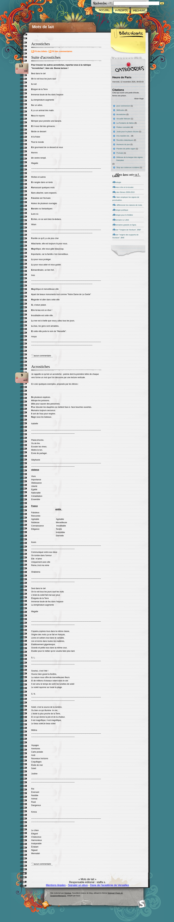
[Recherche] (143, 3)
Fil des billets (41, 51)
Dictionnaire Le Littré (120, 220)
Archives (138, 10)
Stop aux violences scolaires (128, 167)
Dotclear (67, 893)
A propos (121, 10)
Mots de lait (43, 27)
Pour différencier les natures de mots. (127, 205)
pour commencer (123, 106)
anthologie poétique (120, 210)
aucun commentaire (42, 356)
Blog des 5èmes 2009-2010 (123, 192)
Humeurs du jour (123, 144)
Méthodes (120, 110)
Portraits (120, 153)
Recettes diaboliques (125, 140)
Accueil (103, 10)
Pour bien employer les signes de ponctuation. (125, 198)
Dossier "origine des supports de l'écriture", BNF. (125, 236)
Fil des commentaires (62, 51)
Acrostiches (40, 366)
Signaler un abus (78, 885)
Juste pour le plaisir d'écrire (128, 132)
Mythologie (116, 182)
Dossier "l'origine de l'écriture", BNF (126, 230)
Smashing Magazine (141, 904)
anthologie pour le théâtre (122, 215)
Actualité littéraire (123, 119)
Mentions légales (56, 885)
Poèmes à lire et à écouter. (123, 187)
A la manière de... (124, 136)
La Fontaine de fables (125, 123)
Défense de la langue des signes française (130, 158)
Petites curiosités (123, 127)
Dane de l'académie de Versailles (109, 885)
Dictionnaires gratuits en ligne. (124, 225)
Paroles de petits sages (126, 149)
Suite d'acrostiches (46, 57)
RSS (45, 904)
